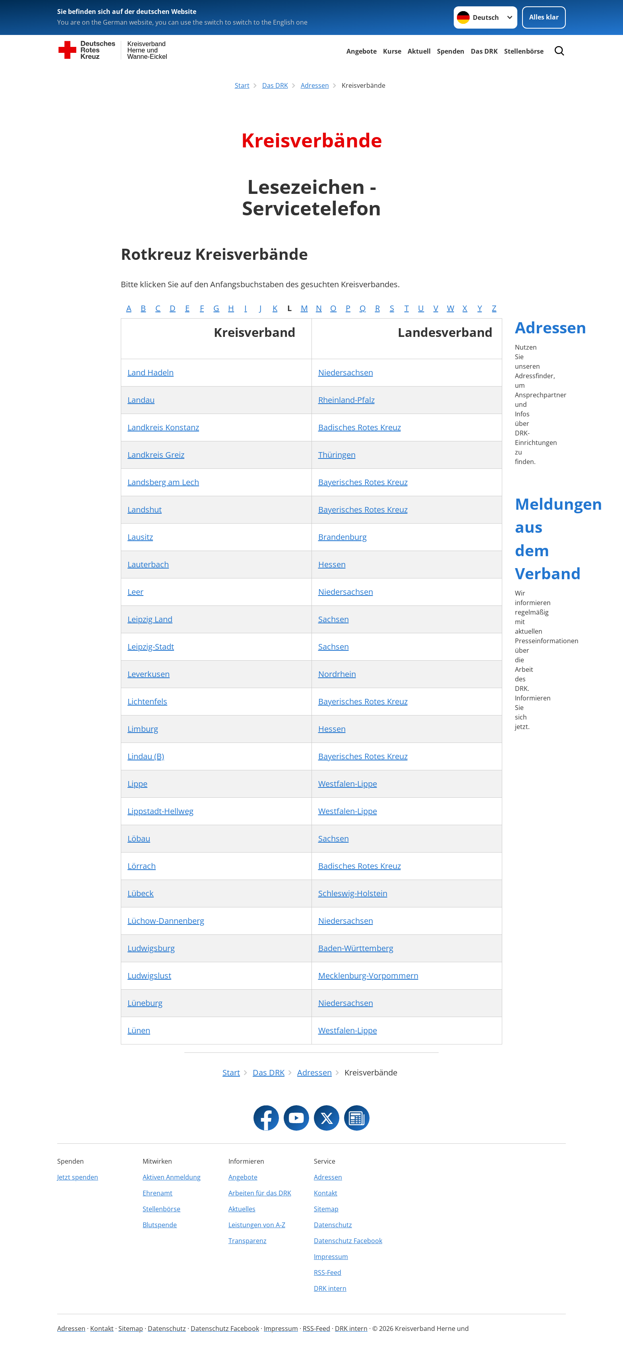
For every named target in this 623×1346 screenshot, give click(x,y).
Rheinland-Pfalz (346, 400)
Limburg (143, 728)
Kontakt (325, 1193)
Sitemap (326, 1209)
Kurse (392, 51)
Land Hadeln (151, 372)
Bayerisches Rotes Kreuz (363, 482)
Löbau (139, 838)
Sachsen (333, 619)
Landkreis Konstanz (163, 427)
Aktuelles (241, 1209)
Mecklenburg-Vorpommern (368, 975)
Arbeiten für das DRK (259, 1193)
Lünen (139, 1030)
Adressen (550, 327)
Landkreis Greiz (156, 454)
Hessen (332, 564)
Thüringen (337, 454)
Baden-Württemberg (355, 948)
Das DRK (484, 51)
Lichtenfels (147, 701)
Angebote (361, 51)
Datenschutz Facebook (348, 1240)
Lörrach (142, 866)
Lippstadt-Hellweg (160, 811)
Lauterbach (148, 564)
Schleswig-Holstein (352, 893)
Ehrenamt (157, 1193)
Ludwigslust (149, 975)
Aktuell (419, 51)
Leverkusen (149, 674)
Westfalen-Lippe (347, 783)
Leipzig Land (150, 619)
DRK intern (330, 1288)
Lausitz (140, 537)
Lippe (137, 783)
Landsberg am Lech (163, 482)
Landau (141, 400)
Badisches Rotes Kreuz (359, 427)
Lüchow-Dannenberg (166, 920)
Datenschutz (333, 1224)
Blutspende (160, 1224)
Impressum (331, 1256)
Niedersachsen (345, 372)
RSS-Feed (327, 1272)
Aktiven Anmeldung (172, 1177)
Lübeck (141, 893)
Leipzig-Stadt (151, 646)
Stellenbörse (161, 1209)
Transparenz (247, 1240)
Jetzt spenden (77, 1177)
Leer (135, 591)
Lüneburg (145, 1003)
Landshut (145, 509)
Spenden (450, 51)
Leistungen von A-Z (256, 1224)
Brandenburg (342, 537)
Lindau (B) (146, 756)
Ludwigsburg (151, 948)
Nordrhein (337, 674)
